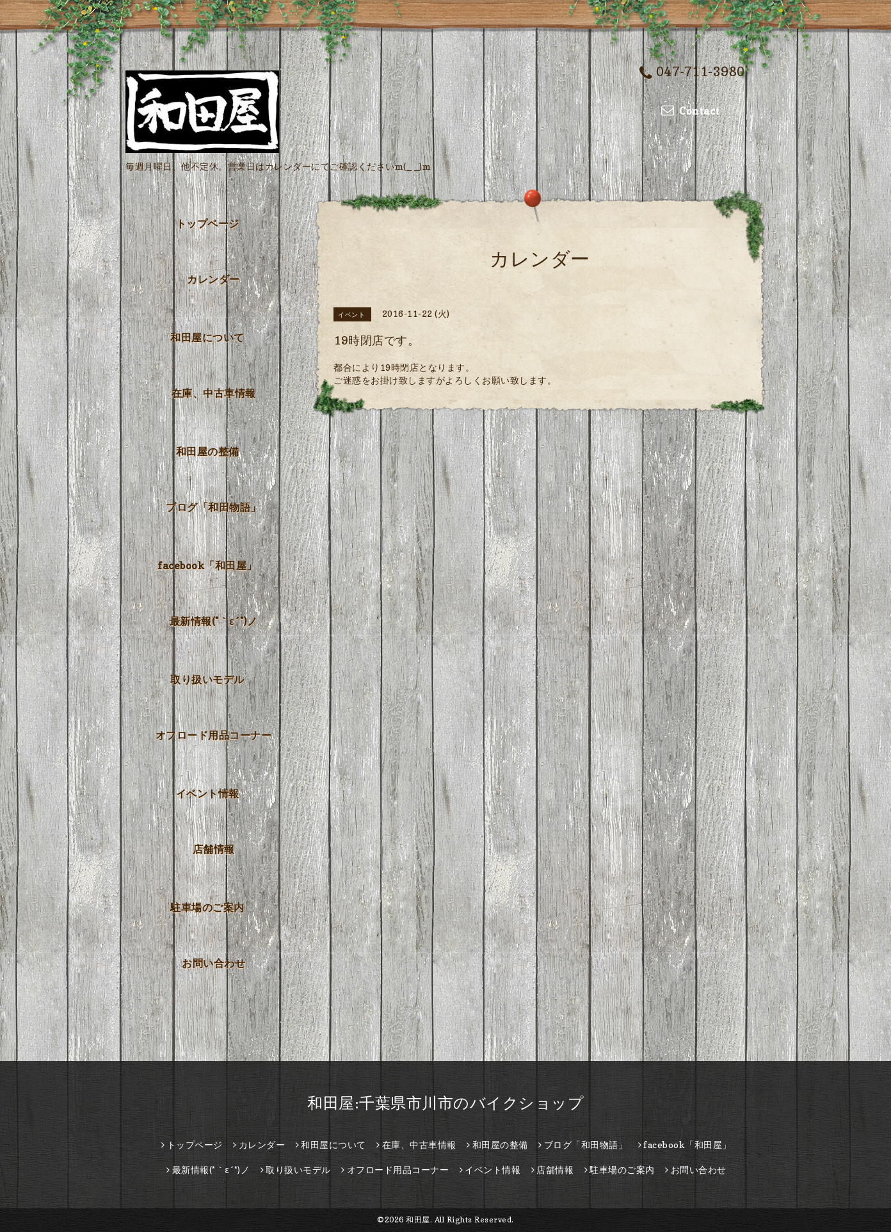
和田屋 (418, 1219)
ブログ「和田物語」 (213, 507)
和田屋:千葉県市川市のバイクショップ (445, 1103)
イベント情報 (207, 793)
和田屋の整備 (207, 451)
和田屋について (207, 337)
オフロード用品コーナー (214, 735)
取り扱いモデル (207, 679)
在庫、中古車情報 (214, 393)
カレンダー (213, 279)
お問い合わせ (213, 963)
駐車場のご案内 (207, 907)
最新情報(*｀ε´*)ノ (214, 621)
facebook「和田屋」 (207, 565)
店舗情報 (214, 849)
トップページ (207, 223)
